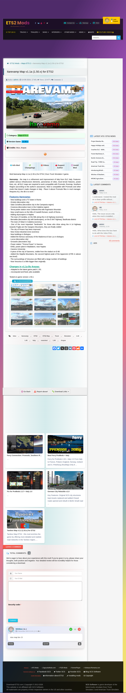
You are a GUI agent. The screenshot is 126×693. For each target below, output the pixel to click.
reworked (44, 341)
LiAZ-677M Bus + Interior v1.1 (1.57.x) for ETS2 (104, 202)
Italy (33, 341)
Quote (46, 644)
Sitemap (83, 23)
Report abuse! (41, 392)
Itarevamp (24, 336)
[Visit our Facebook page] (35, 23)
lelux (14, 336)
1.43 (78, 336)
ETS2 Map (46, 336)
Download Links (60, 392)
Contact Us (69, 23)
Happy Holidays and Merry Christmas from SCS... (105, 145)
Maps (91, 32)
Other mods (70, 32)
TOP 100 (10, 32)
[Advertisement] (45, 370)
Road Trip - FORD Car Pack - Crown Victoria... (105, 162)
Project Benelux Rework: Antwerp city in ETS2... (105, 141)
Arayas (63, 341)
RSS (96, 23)
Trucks (24, 32)
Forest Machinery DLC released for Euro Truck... (105, 154)
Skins (46, 32)
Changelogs (30, 167)
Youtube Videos (105, 32)
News (82, 32)
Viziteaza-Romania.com (92, 668)
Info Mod (15, 165)
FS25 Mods (63, 668)
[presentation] (27, 612)
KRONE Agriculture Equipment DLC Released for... (105, 178)
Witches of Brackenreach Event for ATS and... (105, 174)
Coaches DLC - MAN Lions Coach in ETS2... (105, 150)
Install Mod (75, 166)
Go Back (25, 392)
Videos (45, 165)
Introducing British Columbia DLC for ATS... (105, 170)
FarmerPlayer (75, 668)
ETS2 (35, 336)
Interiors (56, 32)
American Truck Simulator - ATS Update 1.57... (105, 166)
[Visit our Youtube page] (41, 23)
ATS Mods (35, 668)
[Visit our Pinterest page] (44, 23)
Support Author (59, 166)
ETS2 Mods (18, 23)
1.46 (54, 341)
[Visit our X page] (47, 23)
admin (15, 80)
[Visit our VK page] (38, 23)
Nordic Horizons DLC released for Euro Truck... (105, 158)
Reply (10, 644)
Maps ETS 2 (26, 63)
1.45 (25, 341)
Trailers (35, 32)
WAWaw (19, 629)
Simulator (67, 336)
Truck (57, 336)
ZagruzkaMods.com (49, 668)
